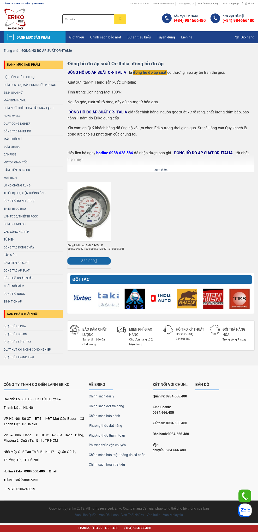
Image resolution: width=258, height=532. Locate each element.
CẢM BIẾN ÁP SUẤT (16, 263)
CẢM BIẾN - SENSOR (17, 170)
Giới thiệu (76, 37)
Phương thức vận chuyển (107, 445)
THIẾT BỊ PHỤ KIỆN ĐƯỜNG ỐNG (25, 193)
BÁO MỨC (10, 255)
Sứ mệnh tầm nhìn (139, 3)
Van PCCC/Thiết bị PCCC (21, 216)
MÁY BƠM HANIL (15, 100)
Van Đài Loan (109, 515)
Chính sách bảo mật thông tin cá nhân (117, 455)
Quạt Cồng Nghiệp (17, 123)
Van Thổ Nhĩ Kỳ (132, 515)
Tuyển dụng (166, 37)
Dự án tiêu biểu (139, 37)
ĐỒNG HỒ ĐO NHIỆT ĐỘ (19, 201)
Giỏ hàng (244, 37)
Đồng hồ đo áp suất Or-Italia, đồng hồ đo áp (115, 64)
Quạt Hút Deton (15, 334)
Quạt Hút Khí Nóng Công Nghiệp (27, 349)
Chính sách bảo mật (105, 37)
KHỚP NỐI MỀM (14, 286)
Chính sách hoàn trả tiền (107, 464)
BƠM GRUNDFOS (14, 224)
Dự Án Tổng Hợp (230, 3)
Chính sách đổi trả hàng (106, 406)
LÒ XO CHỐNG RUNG (17, 185)
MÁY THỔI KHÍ (13, 139)
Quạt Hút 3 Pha (15, 326)
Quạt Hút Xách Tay (17, 342)
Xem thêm (161, 170)
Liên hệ (186, 37)
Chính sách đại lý (101, 396)
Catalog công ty (186, 3)
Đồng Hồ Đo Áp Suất (18, 278)
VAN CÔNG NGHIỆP (16, 232)
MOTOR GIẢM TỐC (16, 162)
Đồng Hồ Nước (14, 294)
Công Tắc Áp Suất (17, 270)
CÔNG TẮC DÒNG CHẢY (19, 247)
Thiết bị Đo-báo (15, 208)
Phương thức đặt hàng (105, 425)
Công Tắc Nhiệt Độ (17, 131)
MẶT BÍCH (10, 177)
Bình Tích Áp (13, 301)
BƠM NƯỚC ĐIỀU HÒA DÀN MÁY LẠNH (29, 108)
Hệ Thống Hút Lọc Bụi (19, 77)
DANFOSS (10, 154)
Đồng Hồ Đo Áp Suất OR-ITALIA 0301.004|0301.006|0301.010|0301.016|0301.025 (95, 247)
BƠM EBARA (12, 146)
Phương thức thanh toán (107, 435)
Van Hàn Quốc (85, 515)
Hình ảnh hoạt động (208, 3)
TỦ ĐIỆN (9, 239)
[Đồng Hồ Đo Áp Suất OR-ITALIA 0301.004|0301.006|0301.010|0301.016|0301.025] (89, 211)
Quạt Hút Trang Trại (19, 357)
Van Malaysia (173, 515)
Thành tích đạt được (163, 3)
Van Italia (154, 515)
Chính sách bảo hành (104, 416)
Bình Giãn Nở (13, 92)
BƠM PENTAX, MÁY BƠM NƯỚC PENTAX (30, 85)
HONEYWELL (12, 116)
